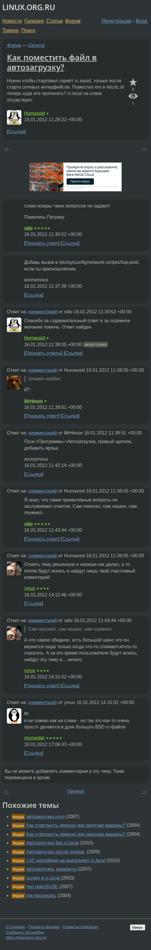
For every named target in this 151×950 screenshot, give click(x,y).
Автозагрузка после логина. (55, 851)
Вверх (137, 927)
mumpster (34, 737)
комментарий (43, 311)
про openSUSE (42, 886)
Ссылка (16, 131)
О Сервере (15, 927)
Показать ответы (43, 353)
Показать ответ (41, 243)
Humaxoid (34, 113)
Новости (12, 21)
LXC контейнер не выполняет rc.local (65, 860)
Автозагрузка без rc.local (52, 842)
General (36, 45)
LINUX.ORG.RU (28, 7)
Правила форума (44, 927)
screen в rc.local (43, 877)
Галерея (34, 21)
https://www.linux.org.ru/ (26, 937)
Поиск (28, 30)
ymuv (29, 588)
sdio (28, 228)
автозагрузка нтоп (45, 816)
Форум (72, 21)
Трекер (10, 30)
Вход (141, 21)
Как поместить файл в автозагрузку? (52, 62)
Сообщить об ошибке (25, 932)
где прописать (41, 895)
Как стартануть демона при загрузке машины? (75, 825)
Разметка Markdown (80, 927)
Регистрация (116, 21)
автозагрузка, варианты (51, 869)
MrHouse (33, 400)
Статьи (54, 21)
